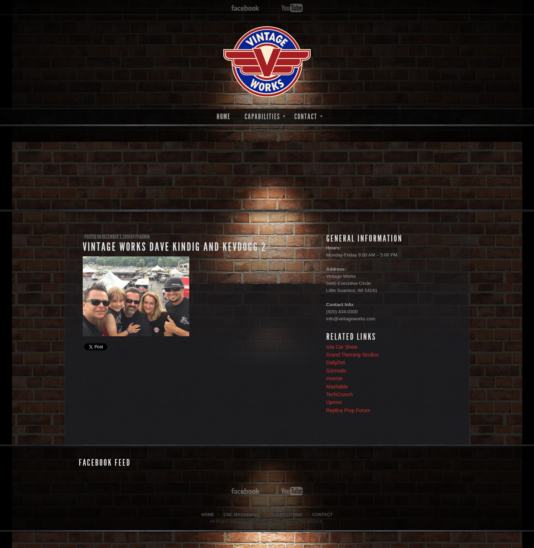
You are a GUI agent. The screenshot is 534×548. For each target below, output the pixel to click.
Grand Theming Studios (352, 355)
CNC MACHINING (241, 514)
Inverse (334, 378)
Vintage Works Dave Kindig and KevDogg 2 (174, 247)
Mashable (337, 386)
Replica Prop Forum (348, 410)
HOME (223, 116)
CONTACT (305, 116)
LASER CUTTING (285, 514)
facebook (245, 8)
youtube (292, 8)
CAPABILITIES (262, 116)
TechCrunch (339, 394)
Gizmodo (336, 370)
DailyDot (335, 362)
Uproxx (334, 402)
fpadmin (142, 236)
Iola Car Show (342, 347)
